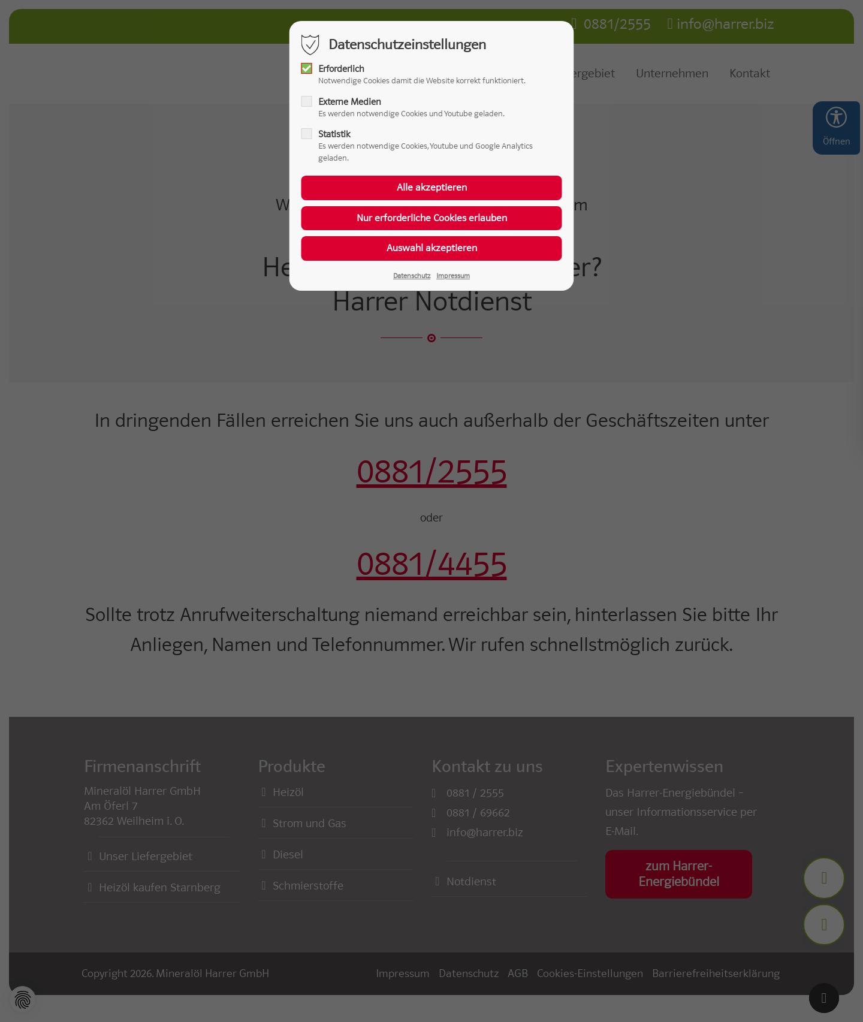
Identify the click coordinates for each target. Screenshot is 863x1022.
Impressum (453, 276)
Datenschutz (411, 276)
